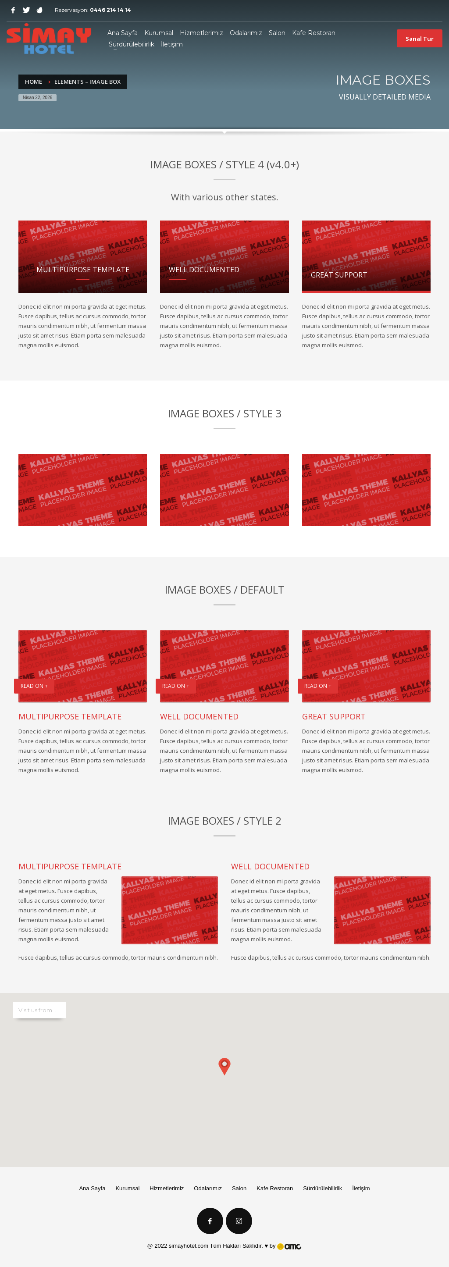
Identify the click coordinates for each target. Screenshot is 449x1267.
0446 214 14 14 (110, 10)
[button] (224, 1071)
